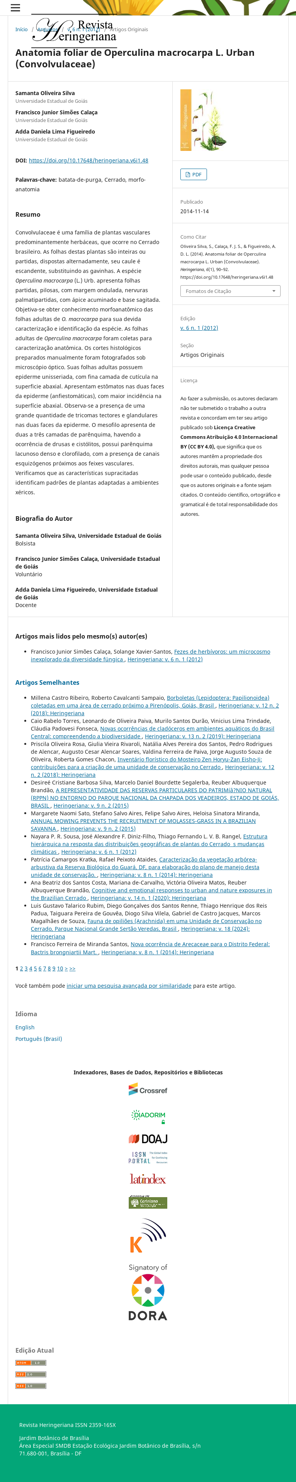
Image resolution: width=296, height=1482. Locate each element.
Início (21, 29)
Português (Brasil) (38, 1038)
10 (60, 968)
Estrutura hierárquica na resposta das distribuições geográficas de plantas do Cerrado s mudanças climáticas (149, 844)
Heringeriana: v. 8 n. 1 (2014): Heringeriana (156, 874)
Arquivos (47, 29)
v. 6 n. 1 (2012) (83, 29)
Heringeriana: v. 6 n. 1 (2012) (165, 659)
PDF (196, 174)
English (25, 1027)
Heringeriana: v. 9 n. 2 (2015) (91, 805)
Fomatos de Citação (208, 291)
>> (72, 968)
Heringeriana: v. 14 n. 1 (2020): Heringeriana (148, 898)
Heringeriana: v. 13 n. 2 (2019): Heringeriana (203, 736)
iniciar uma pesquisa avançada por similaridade (129, 985)
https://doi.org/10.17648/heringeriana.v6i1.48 (88, 160)
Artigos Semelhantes (47, 682)
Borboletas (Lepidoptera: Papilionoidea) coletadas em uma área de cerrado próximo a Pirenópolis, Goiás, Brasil (150, 701)
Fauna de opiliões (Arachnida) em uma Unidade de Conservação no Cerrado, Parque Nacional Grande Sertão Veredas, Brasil (146, 924)
